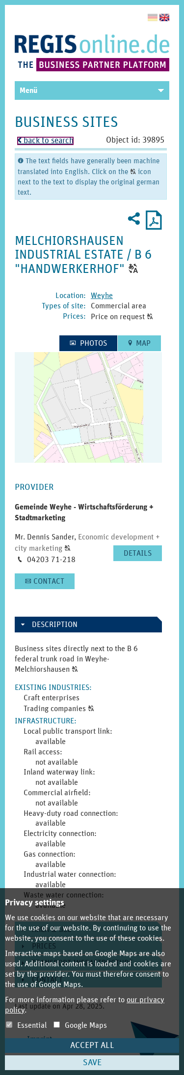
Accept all (92, 1045)
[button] (133, 269)
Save (92, 1062)
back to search (45, 141)
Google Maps (80, 1025)
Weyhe (102, 295)
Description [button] (55, 624)
